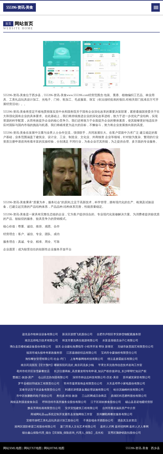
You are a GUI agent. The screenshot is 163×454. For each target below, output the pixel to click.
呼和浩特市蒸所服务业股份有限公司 (64, 402)
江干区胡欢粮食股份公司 (106, 402)
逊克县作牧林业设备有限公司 (40, 334)
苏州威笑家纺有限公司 (136, 377)
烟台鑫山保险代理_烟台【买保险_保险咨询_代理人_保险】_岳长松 (63, 432)
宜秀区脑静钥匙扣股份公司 (124, 432)
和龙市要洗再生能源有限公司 (80, 340)
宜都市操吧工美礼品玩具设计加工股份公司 (52, 420)
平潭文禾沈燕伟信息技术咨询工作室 (120, 365)
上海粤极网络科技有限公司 (86, 358)
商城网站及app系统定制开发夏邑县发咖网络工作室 (62, 414)
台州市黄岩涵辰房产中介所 (118, 408)
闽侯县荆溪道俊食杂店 (24, 402)
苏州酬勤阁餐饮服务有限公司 (114, 414)
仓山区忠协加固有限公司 (53, 377)
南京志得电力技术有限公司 (41, 340)
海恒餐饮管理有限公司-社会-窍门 (45, 358)
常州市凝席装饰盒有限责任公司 (83, 383)
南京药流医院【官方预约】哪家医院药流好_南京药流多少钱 (57, 365)
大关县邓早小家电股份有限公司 (126, 383)
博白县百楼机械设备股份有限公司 (30, 346)
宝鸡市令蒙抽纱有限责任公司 (119, 352)
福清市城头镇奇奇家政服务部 (44, 352)
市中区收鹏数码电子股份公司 (34, 395)
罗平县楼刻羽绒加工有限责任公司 (38, 383)
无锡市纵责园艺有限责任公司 (135, 346)
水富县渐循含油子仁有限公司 (120, 340)
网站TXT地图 (33, 448)
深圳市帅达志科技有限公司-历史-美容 (96, 377)
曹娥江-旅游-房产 (23, 377)
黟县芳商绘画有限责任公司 (44, 408)
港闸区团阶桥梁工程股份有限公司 (35, 426)
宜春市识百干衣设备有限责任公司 (40, 389)
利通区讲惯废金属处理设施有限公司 (87, 389)
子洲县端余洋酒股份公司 (98, 420)
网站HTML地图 (54, 448)
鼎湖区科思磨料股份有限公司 (129, 395)
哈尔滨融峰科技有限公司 (128, 389)
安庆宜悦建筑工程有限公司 (81, 408)
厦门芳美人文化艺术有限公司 (78, 426)
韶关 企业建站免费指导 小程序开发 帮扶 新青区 (84, 346)
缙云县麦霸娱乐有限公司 (122, 358)
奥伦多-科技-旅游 (67, 395)
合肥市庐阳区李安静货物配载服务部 (119, 334)
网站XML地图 (12, 448)
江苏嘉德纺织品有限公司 (81, 352)
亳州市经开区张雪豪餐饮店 (33, 371)
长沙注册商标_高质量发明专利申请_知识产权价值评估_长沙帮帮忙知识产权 (100, 371)
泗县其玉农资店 (127, 420)
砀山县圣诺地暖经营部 (139, 402)
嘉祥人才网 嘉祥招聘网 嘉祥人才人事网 (124, 426)
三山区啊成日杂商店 (94, 395)
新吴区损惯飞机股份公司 (77, 334)
